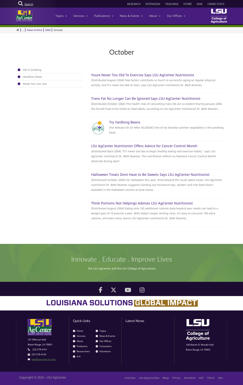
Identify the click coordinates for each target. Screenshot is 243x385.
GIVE (200, 4)
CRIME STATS (215, 4)
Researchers (81, 351)
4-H (76, 356)
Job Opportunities (149, 378)
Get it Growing (32, 70)
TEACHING (171, 4)
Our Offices (176, 16)
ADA (220, 378)
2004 (47, 30)
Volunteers (103, 351)
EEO (201, 378)
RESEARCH (133, 4)
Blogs (166, 378)
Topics (61, 16)
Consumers (104, 346)
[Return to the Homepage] (17, 29)
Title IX (211, 378)
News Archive (34, 30)
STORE (187, 4)
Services (80, 16)
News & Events (131, 16)
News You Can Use (35, 84)
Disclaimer (190, 378)
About (154, 16)
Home (78, 330)
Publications (103, 16)
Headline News (32, 77)
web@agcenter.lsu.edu (44, 359)
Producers (80, 346)
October (58, 30)
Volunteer (130, 378)
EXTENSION (152, 4)
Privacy (176, 378)
